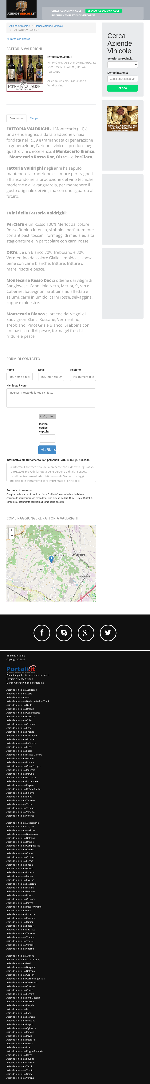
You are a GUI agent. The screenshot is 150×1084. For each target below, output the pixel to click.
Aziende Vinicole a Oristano (20, 899)
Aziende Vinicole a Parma (19, 902)
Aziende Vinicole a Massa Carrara (24, 754)
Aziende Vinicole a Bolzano (20, 971)
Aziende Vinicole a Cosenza (20, 986)
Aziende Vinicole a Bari (18, 963)
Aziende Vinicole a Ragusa (20, 785)
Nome (10, 369)
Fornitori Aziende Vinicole (19, 679)
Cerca (122, 88)
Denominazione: (117, 72)
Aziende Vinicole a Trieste (20, 941)
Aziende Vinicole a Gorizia (20, 1001)
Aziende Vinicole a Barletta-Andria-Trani (27, 701)
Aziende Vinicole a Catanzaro (21, 982)
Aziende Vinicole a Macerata (21, 883)
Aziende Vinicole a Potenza (20, 914)
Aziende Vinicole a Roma (19, 1055)
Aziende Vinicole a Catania (20, 849)
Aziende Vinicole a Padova (20, 1032)
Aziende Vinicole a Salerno (20, 792)
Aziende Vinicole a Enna (19, 728)
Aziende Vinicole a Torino (19, 804)
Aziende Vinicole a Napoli (19, 1024)
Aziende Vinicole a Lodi (18, 1013)
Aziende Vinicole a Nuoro (19, 895)
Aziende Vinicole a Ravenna (20, 918)
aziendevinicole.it (15, 655)
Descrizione (16, 118)
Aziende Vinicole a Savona (20, 1058)
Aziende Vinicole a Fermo (19, 861)
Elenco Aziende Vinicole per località (25, 682)
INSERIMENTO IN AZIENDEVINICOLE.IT (73, 15)
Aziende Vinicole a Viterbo (20, 948)
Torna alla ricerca (18, 38)
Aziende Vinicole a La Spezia (21, 743)
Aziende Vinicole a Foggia (19, 864)
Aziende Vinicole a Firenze (20, 731)
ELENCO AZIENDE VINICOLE (103, 10)
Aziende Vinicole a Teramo (20, 933)
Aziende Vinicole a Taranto (20, 800)
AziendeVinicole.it (19, 25)
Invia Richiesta (47, 450)
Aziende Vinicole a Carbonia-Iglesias (25, 978)
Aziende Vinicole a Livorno (20, 880)
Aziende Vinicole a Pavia (19, 1035)
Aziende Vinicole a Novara (20, 762)
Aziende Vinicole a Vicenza (20, 815)
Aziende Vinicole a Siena (19, 796)
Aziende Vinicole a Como (19, 853)
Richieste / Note (16, 385)
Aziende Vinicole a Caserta (20, 716)
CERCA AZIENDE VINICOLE (66, 10)
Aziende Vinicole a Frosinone (21, 735)
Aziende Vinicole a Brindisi (20, 841)
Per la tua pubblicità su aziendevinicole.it (27, 675)
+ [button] (11, 530)
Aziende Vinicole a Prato (19, 1047)
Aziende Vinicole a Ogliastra (21, 1028)
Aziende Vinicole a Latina (19, 876)
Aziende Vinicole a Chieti (19, 720)
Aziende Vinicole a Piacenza (21, 777)
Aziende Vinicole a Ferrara (20, 993)
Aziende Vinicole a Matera (20, 887)
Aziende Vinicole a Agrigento (21, 689)
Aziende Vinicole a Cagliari (20, 974)
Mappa (34, 118)
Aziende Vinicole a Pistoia (19, 1043)
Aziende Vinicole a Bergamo (21, 967)
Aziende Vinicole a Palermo (20, 770)
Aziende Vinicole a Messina (20, 1020)
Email (41, 369)
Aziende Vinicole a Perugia (20, 773)
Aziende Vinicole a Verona (20, 1077)
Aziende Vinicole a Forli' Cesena (23, 997)
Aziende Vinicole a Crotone (20, 857)
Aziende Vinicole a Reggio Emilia (23, 789)
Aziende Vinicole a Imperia (20, 872)
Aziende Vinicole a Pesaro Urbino (23, 906)
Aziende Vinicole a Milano (20, 758)
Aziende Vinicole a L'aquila (20, 1005)
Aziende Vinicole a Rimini (19, 922)
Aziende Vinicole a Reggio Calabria (24, 1051)
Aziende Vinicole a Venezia (20, 811)
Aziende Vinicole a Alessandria (22, 822)
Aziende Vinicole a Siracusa (20, 929)
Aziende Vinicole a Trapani (20, 937)
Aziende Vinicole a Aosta (19, 693)
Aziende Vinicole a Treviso (20, 808)
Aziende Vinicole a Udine (19, 1074)
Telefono (75, 369)
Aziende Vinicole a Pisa (18, 910)
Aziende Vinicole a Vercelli (20, 944)
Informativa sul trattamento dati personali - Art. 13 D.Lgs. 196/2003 (48, 459)
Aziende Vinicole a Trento (19, 1070)
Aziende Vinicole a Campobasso (23, 845)
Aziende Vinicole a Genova (20, 868)
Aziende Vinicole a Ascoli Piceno (23, 959)
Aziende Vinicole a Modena (20, 891)
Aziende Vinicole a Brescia (20, 708)
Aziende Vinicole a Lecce (19, 1009)
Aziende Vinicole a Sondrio (20, 1062)
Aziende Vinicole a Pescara (20, 1039)
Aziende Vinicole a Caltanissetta (23, 712)
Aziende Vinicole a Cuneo (19, 990)
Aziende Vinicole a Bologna (20, 838)
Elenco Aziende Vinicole (48, 25)
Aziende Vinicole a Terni (19, 1066)
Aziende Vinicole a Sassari (20, 925)
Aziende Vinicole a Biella (19, 705)
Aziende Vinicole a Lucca (19, 750)
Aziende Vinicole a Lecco (19, 747)
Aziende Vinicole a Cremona (21, 724)
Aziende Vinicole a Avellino (20, 830)
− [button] (11, 536)
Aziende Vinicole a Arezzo (20, 826)
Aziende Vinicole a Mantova (21, 1016)
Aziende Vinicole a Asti (18, 697)
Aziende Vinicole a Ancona (20, 955)
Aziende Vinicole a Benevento (22, 834)
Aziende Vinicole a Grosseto (21, 739)
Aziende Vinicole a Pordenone (22, 781)
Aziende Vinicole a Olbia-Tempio (23, 766)
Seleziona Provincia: (120, 58)
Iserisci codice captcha (44, 427)
